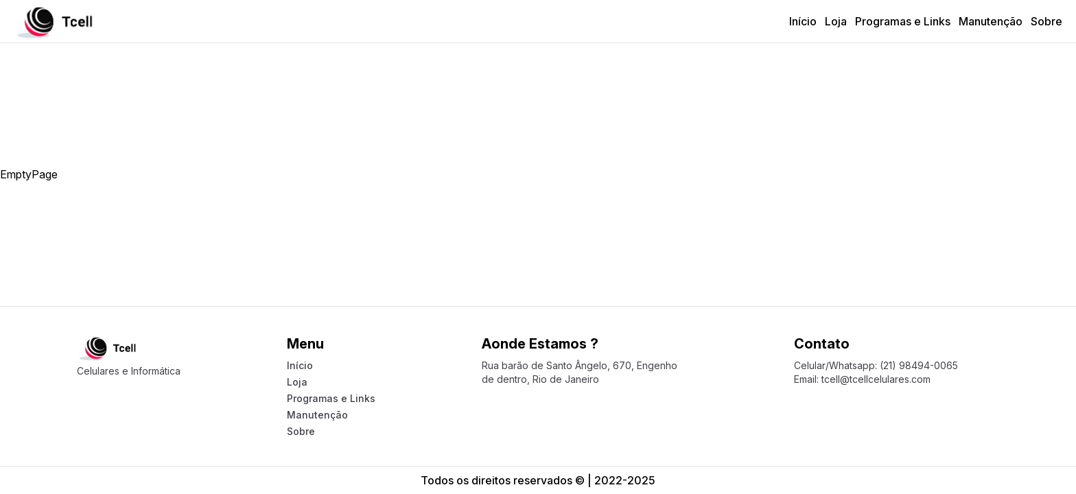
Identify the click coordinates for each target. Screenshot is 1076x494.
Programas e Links (902, 21)
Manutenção (990, 21)
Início (803, 21)
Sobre (1046, 21)
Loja (836, 21)
